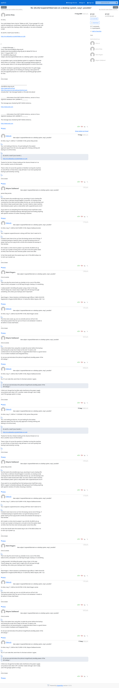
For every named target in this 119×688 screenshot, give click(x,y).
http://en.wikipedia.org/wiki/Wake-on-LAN (13, 36)
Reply (3, 128)
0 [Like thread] (79, 126)
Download (95, 23)
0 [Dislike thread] (82, 126)
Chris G (8, 136)
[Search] (116, 2)
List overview (94, 18)
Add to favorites (95, 31)
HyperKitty (60, 685)
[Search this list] (105, 2)
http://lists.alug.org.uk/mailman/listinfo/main (14, 90)
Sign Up (90, 3)
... (2, 144)
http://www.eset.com (7, 107)
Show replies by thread (81, 131)
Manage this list (71, 3)
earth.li (3, 3)
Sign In (82, 3)
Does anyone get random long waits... (12, 9)
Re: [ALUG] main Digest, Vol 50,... (108, 9)
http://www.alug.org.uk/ (8, 88)
